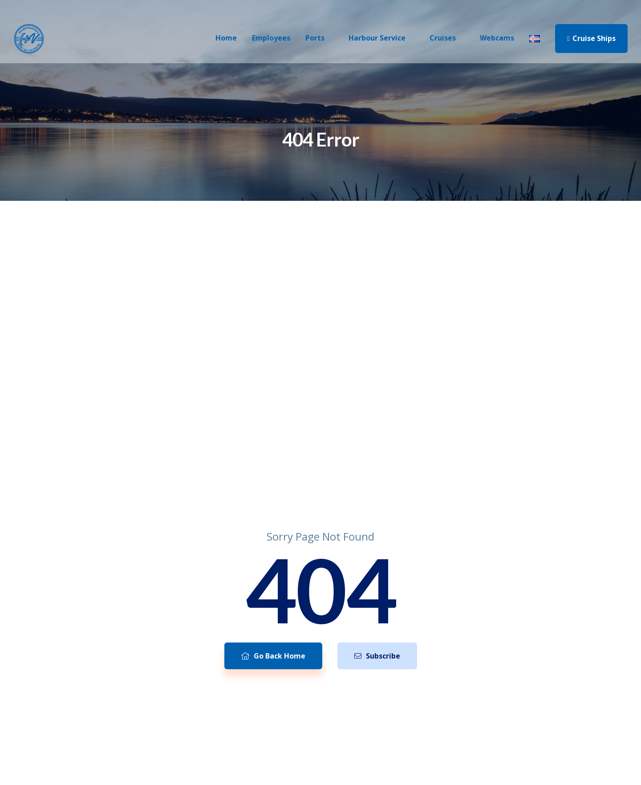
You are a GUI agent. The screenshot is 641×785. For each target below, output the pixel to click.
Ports (315, 38)
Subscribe (377, 656)
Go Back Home (273, 656)
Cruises (443, 38)
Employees (271, 38)
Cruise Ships (591, 38)
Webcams (497, 38)
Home (226, 38)
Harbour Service (377, 38)
